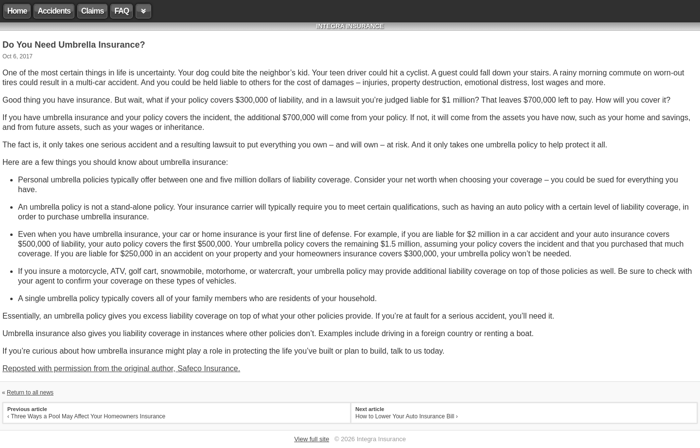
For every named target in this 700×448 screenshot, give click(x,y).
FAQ (121, 11)
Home (17, 11)
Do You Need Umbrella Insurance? (73, 45)
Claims (92, 11)
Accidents (53, 11)
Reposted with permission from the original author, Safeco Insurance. (121, 368)
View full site (311, 439)
